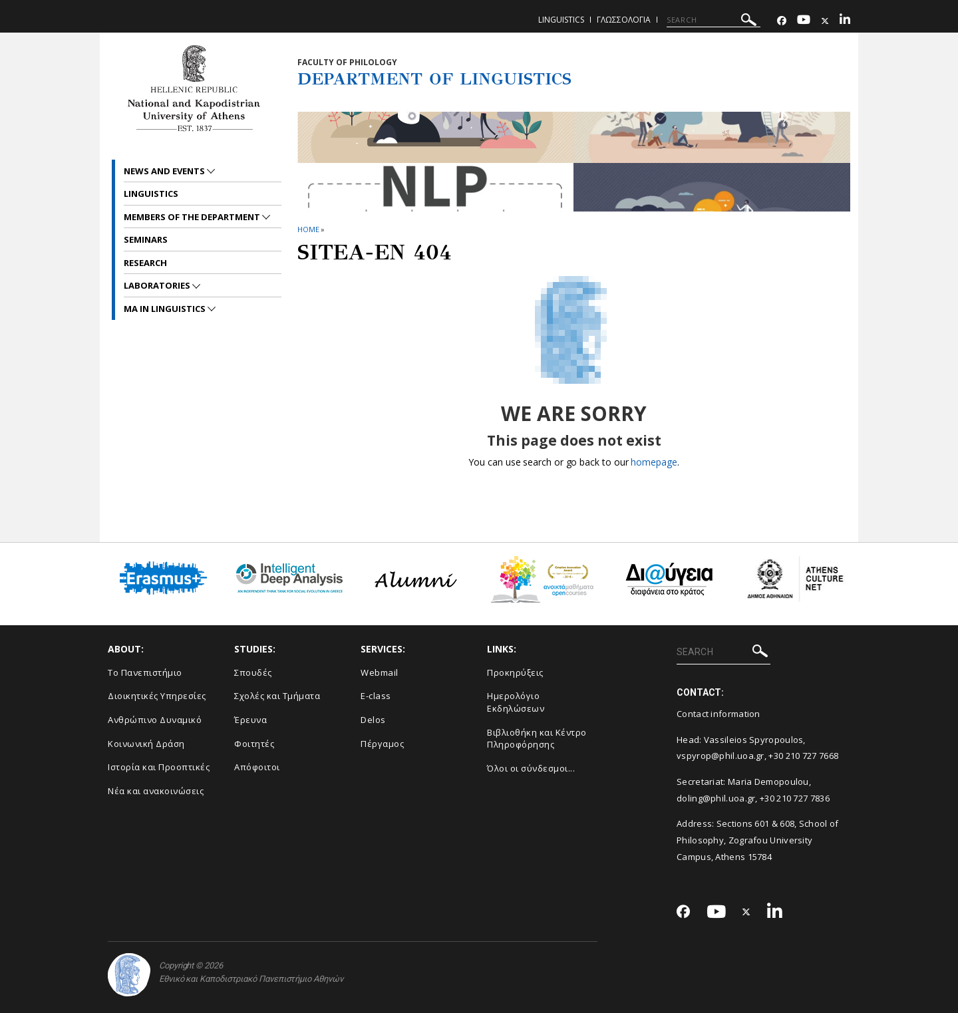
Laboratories (158, 285)
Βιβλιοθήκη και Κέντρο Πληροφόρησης (537, 738)
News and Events (165, 171)
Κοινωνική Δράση (146, 744)
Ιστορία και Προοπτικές (159, 767)
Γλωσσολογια (624, 19)
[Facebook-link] (781, 21)
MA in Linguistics (166, 309)
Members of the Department (193, 217)
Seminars (146, 239)
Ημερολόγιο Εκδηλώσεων (515, 702)
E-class (376, 696)
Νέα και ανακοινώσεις (156, 791)
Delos (373, 720)
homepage (654, 462)
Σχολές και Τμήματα (277, 696)
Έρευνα (250, 720)
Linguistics (561, 19)
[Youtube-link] (803, 21)
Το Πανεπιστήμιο (145, 672)
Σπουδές (253, 672)
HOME (308, 229)
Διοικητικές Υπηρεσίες (157, 696)
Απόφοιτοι (257, 767)
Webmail (380, 672)
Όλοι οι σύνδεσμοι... (531, 768)
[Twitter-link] (825, 21)
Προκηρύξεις (515, 672)
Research (145, 263)
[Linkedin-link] (845, 21)
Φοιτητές (254, 744)
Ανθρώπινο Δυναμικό (155, 720)
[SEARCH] (713, 20)
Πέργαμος (382, 744)
